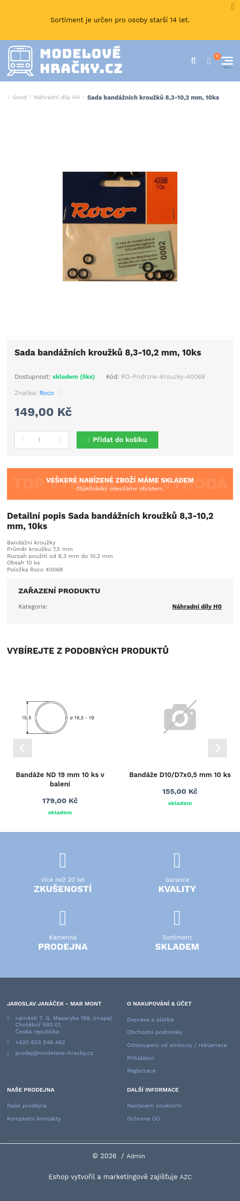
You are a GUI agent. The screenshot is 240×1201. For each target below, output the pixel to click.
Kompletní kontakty (34, 1118)
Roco (46, 392)
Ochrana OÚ (143, 1118)
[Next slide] (217, 748)
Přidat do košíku (120, 440)
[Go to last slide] (22, 748)
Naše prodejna (26, 1105)
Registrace (141, 1070)
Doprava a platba (150, 1019)
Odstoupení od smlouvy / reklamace (177, 1045)
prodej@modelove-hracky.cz (54, 1053)
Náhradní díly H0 (56, 97)
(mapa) (102, 1018)
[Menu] (227, 61)
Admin (135, 1156)
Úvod (19, 97)
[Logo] (64, 61)
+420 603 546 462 (40, 1042)
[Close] (233, 7)
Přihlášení (140, 1058)
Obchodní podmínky (154, 1032)
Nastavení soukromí (154, 1105)
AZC (186, 1177)
